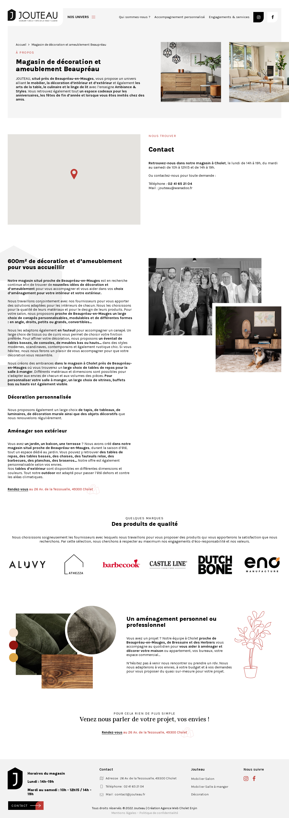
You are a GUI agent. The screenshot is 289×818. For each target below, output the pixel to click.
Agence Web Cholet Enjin (179, 808)
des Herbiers (204, 642)
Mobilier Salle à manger (209, 787)
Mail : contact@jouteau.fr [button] (125, 794)
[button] (258, 17)
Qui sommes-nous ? (134, 17)
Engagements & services (229, 17)
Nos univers (78, 17)
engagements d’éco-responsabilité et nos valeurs (208, 541)
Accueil (21, 45)
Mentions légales (123, 813)
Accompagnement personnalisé (179, 17)
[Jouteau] (32, 15)
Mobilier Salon (202, 779)
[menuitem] (134, 17)
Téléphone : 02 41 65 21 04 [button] (125, 786)
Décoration (200, 794)
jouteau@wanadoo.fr (175, 188)
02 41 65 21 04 (180, 183)
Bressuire (180, 642)
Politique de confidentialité (158, 813)
